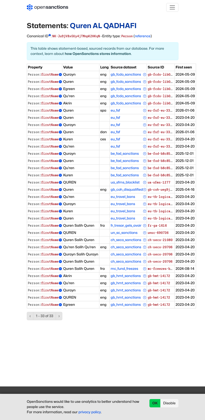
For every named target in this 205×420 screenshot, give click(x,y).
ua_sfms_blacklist (125, 182)
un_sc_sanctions (124, 233)
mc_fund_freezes (124, 269)
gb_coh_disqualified (127, 189)
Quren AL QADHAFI (103, 25)
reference (143, 36)
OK (155, 403)
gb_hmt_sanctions (126, 276)
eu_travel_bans (123, 197)
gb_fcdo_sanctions (126, 74)
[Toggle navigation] (172, 7)
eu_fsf (115, 110)
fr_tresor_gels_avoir (126, 225)
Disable (169, 403)
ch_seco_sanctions (126, 240)
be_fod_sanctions (125, 153)
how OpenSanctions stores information (98, 54)
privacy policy (89, 412)
